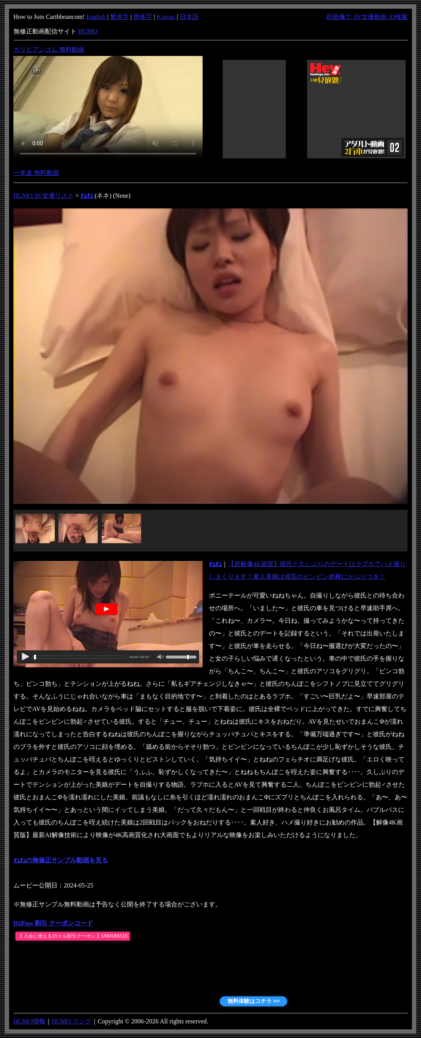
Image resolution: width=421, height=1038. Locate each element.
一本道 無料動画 (36, 172)
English (96, 16)
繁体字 (119, 16)
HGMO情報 (29, 1021)
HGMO (87, 31)
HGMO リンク (71, 1021)
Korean (165, 16)
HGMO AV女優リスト (43, 195)
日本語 (189, 16)
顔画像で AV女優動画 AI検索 (367, 16)
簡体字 (142, 16)
